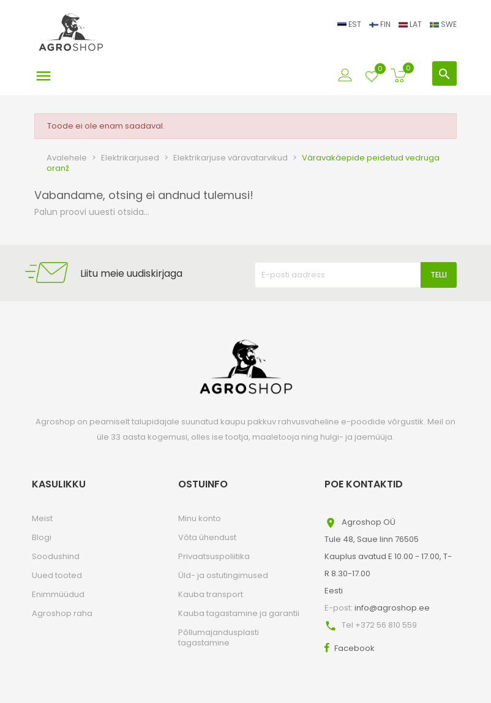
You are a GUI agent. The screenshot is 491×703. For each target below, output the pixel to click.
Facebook (354, 648)
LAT (411, 24)
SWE (443, 24)
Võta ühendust (207, 537)
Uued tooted (57, 575)
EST (350, 24)
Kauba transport (210, 594)
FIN (380, 24)
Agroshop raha (62, 613)
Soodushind (56, 556)
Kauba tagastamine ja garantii (238, 613)
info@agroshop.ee (392, 608)
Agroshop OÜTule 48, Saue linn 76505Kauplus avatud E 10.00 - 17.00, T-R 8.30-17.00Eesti (388, 556)
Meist (42, 518)
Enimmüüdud (58, 594)
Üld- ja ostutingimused (223, 575)
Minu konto (199, 518)
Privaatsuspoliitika (214, 556)
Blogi (41, 537)
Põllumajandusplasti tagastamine (218, 637)
